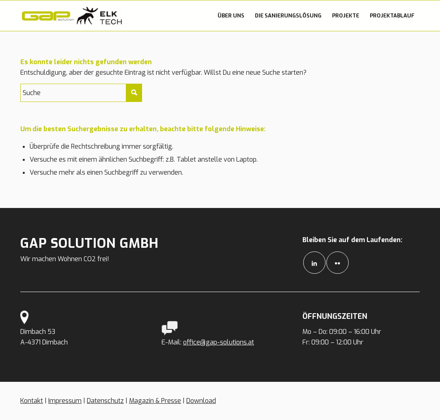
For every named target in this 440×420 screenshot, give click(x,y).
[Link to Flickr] (337, 262)
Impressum (65, 400)
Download (201, 400)
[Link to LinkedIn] (314, 262)
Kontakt (31, 400)
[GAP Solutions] (71, 15)
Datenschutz (105, 400)
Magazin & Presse (155, 400)
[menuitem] (231, 15)
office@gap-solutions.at (218, 342)
